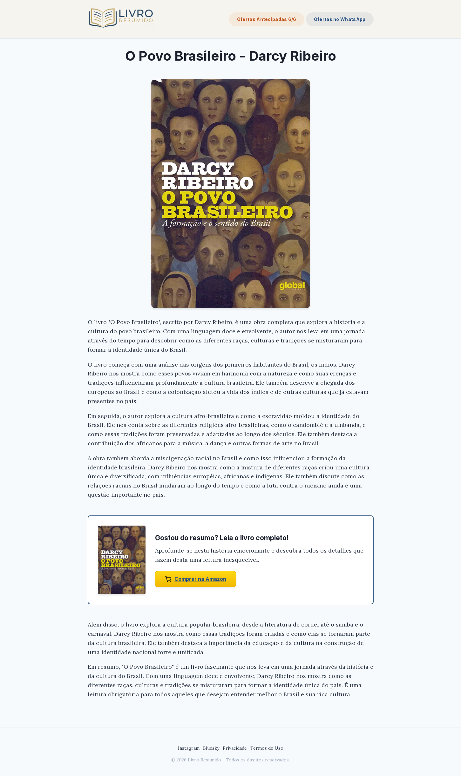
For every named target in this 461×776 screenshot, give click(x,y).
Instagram (189, 748)
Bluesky (211, 748)
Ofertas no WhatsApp (340, 19)
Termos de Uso (266, 748)
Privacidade (235, 748)
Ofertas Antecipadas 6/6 (266, 19)
